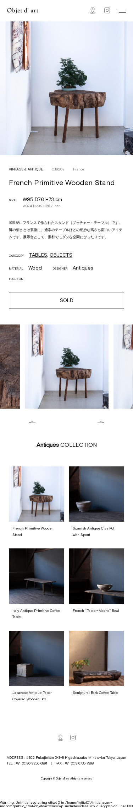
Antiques (83, 268)
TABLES (38, 255)
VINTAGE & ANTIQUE (26, 169)
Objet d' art (22, 11)
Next (101, 422)
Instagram (107, 10)
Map (92, 10)
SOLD (66, 300)
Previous (31, 422)
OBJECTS (61, 255)
